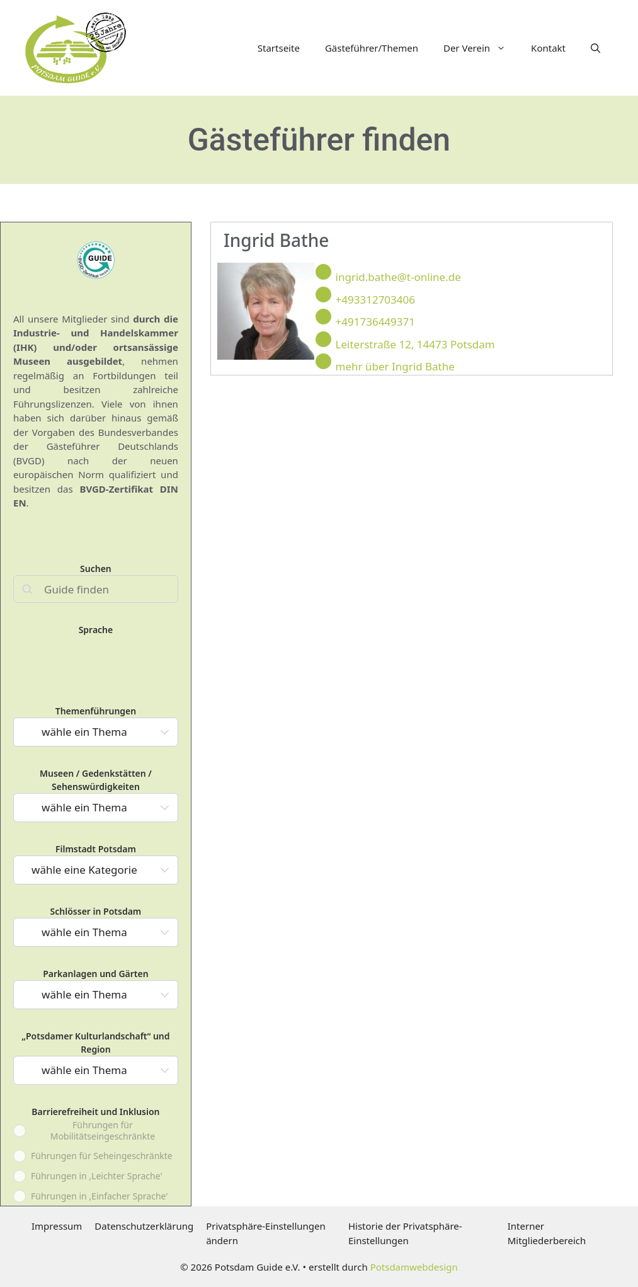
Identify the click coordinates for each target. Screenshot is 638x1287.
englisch (49, 645)
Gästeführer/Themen (371, 48)
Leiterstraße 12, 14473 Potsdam (415, 344)
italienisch (100, 645)
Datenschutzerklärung (143, 1226)
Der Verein (480, 48)
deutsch (24, 645)
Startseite (279, 48)
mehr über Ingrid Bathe (395, 366)
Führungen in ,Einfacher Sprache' (99, 1196)
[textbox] (88, 732)
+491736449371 (375, 321)
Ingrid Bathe (276, 240)
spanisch (150, 645)
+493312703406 (375, 299)
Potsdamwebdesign (414, 1267)
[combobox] (95, 732)
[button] (595, 48)
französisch (75, 645)
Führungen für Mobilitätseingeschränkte (102, 1130)
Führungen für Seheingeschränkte (102, 1156)
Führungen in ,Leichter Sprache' (96, 1176)
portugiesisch (24, 669)
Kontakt (548, 48)
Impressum (56, 1226)
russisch (125, 645)
